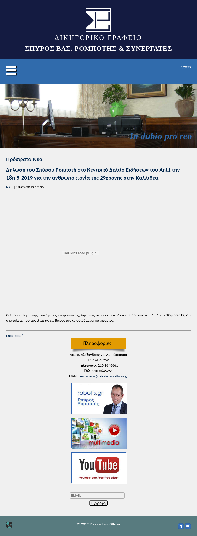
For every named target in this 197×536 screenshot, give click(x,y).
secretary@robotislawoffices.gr (104, 376)
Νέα (9, 187)
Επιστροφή (14, 335)
